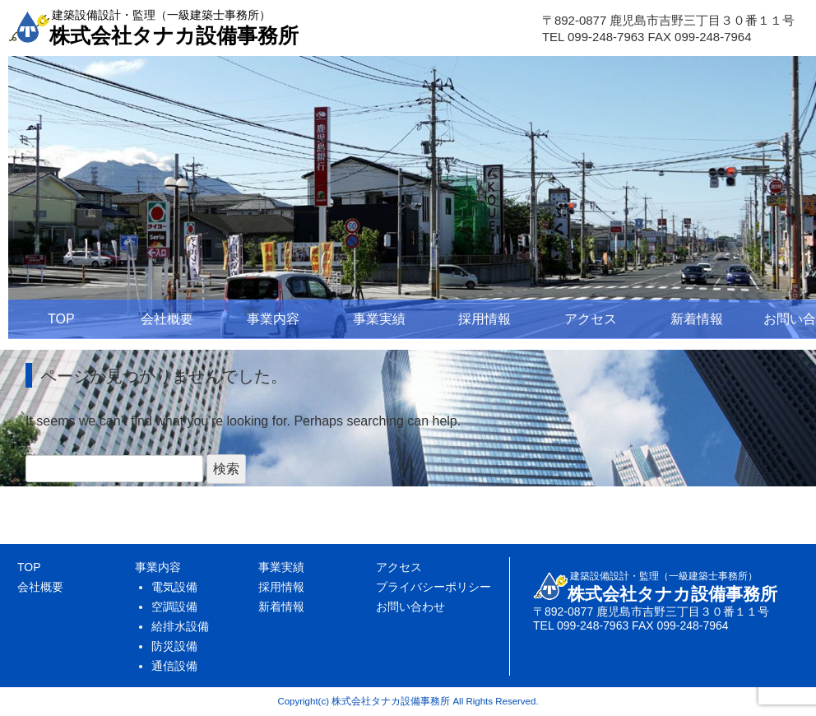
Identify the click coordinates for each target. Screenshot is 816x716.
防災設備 (174, 646)
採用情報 (484, 319)
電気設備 (174, 586)
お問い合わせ (410, 606)
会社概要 (167, 319)
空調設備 (174, 606)
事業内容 (273, 319)
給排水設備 (180, 626)
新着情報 (696, 319)
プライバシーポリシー (433, 586)
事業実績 (379, 319)
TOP (61, 319)
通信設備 (174, 665)
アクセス (590, 319)
